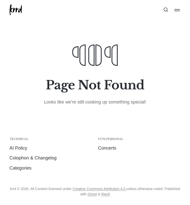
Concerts (107, 148)
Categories (21, 168)
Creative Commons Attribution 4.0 (99, 189)
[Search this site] (166, 10)
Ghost (92, 194)
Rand (105, 194)
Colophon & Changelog (33, 157)
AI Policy (18, 148)
